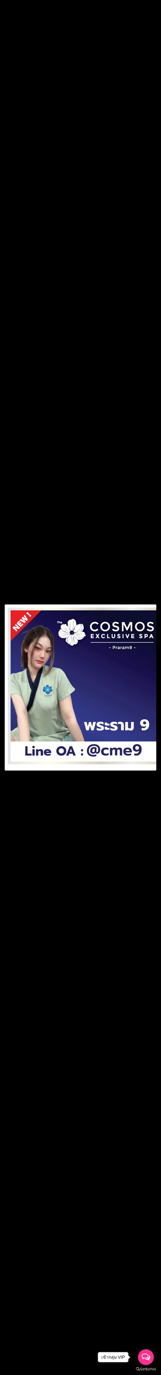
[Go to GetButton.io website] (146, 1369)
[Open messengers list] (146, 1357)
